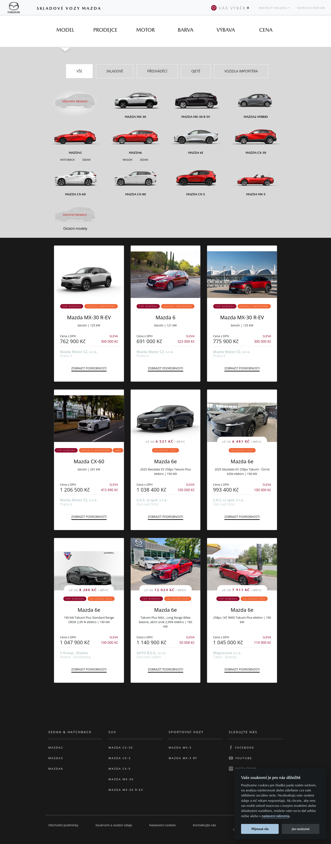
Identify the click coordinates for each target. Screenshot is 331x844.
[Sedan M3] (86, 159)
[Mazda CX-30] (256, 138)
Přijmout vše (260, 829)
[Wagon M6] (127, 159)
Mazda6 (55, 769)
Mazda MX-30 (121, 779)
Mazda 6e (165, 461)
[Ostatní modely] (75, 214)
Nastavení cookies (162, 825)
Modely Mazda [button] (273, 8)
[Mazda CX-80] (135, 180)
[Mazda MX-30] (135, 102)
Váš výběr (231, 8)
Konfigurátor (311, 8)
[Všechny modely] (75, 99)
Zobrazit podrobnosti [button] (89, 368)
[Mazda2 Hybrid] (256, 102)
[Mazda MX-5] (256, 180)
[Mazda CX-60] (75, 180)
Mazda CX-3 (120, 758)
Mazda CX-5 (120, 769)
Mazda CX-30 (121, 747)
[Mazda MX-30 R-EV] (195, 102)
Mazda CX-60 (89, 461)
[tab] (65, 30)
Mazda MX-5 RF (183, 758)
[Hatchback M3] (67, 159)
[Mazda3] (75, 138)
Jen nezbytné (300, 829)
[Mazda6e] (195, 138)
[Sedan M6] (144, 159)
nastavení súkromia (275, 816)
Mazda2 (55, 747)
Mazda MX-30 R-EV (89, 317)
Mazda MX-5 (180, 747)
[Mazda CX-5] (195, 180)
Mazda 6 (165, 317)
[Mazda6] (135, 138)
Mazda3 (55, 758)
